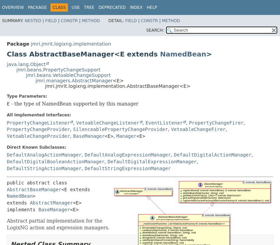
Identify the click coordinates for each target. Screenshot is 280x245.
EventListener (164, 123)
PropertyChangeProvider (38, 129)
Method (91, 20)
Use (76, 7)
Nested (33, 20)
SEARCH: (155, 30)
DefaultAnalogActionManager (44, 155)
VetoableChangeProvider (38, 136)
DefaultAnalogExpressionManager (128, 155)
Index (136, 7)
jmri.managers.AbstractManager (74, 80)
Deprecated (112, 7)
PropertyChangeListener (38, 123)
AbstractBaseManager (34, 189)
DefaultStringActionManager (44, 168)
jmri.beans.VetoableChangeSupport (68, 75)
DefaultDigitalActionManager (213, 155)
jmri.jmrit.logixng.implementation (71, 44)
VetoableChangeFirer (198, 129)
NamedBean (183, 54)
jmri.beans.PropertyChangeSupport (58, 69)
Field (51, 20)
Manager (126, 136)
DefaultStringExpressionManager (128, 168)
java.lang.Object (26, 64)
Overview (13, 7)
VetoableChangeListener (107, 123)
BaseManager (89, 136)
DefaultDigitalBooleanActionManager (56, 161)
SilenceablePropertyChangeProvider (120, 129)
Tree (89, 7)
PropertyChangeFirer (216, 123)
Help (152, 7)
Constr (69, 20)
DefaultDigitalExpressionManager (151, 161)
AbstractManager (51, 203)
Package (37, 7)
